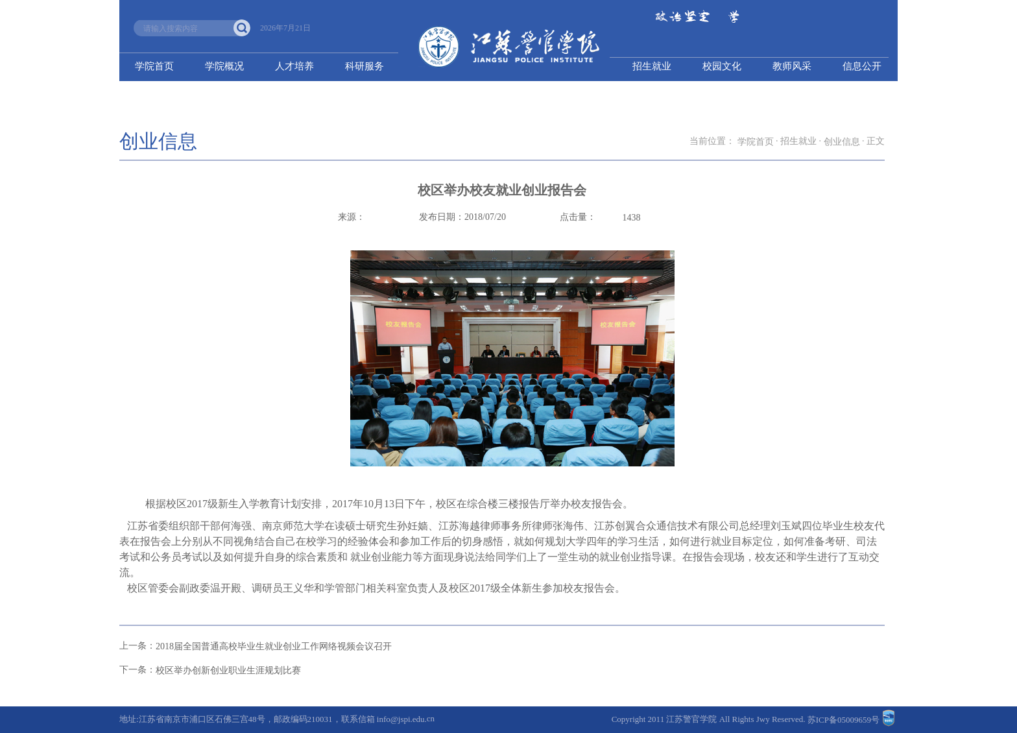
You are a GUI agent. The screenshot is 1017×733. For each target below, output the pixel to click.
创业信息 (842, 142)
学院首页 (154, 66)
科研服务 (364, 66)
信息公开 (862, 66)
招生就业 (651, 66)
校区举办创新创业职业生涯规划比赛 (228, 670)
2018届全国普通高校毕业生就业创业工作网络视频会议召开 (274, 646)
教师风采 (791, 66)
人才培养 (294, 66)
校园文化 (721, 66)
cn (431, 718)
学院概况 (224, 66)
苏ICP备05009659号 (843, 720)
